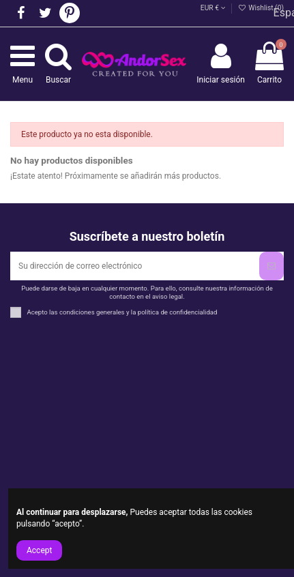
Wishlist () (261, 7)
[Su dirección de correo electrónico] (134, 266)
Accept (39, 550)
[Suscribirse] (271, 266)
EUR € (213, 7)
